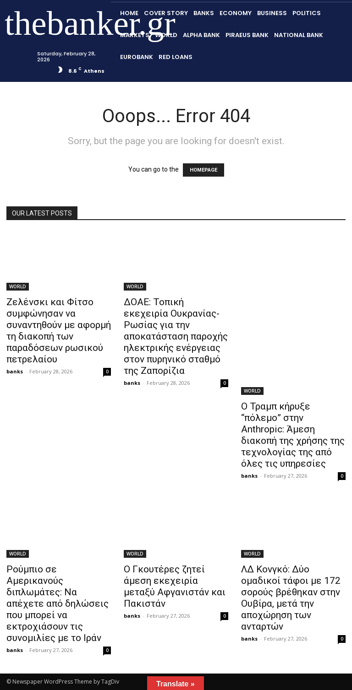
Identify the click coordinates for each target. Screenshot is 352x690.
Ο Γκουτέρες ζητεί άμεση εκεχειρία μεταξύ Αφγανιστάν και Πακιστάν (175, 586)
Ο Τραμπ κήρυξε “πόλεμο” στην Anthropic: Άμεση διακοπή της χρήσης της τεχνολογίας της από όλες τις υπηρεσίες (293, 435)
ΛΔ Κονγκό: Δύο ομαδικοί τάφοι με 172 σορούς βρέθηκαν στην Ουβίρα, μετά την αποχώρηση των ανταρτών (291, 598)
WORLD (17, 286)
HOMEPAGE (203, 170)
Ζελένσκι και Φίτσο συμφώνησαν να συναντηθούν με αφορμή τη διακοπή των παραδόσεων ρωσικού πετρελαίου (58, 330)
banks (14, 371)
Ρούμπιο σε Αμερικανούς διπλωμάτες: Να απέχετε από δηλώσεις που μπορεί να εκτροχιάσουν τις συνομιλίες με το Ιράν (57, 603)
